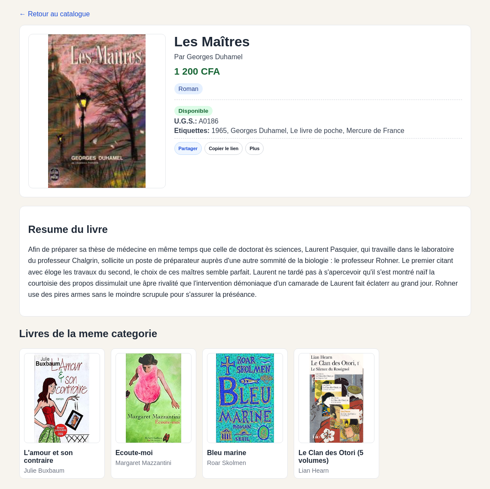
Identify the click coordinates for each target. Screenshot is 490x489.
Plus (254, 148)
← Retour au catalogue (54, 14)
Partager (188, 148)
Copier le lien (223, 148)
